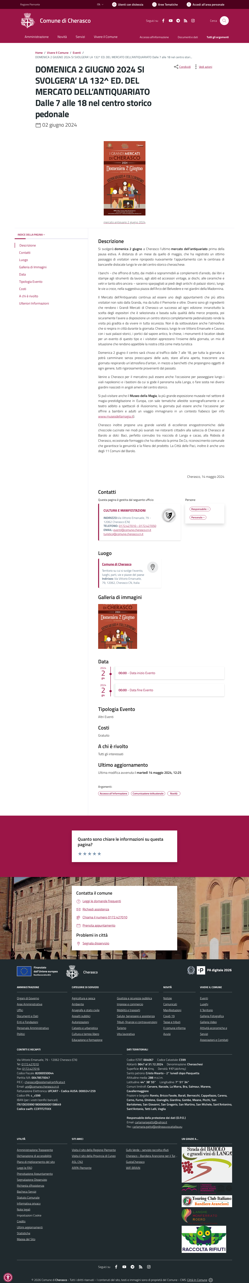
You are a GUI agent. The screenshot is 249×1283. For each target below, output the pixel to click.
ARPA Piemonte (81, 1168)
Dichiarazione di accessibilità (34, 1156)
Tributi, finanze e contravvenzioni (137, 1022)
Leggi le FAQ (24, 1168)
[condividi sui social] (182, 67)
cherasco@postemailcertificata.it (45, 1082)
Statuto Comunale (28, 1197)
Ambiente (78, 1004)
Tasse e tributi (171, 1022)
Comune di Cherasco (117, 564)
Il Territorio (206, 1010)
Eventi (77, 52)
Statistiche (23, 1233)
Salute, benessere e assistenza (136, 1016)
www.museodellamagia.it (115, 416)
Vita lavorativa (126, 1034)
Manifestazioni (172, 1010)
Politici (21, 1034)
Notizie (167, 998)
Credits (21, 1221)
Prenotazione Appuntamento (35, 1173)
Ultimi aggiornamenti (30, 1227)
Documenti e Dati (27, 1016)
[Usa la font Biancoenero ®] (128, 4)
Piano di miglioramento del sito (36, 1162)
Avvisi (167, 1034)
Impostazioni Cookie (29, 1215)
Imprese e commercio (130, 1004)
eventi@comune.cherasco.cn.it (132, 530)
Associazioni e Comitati (214, 1040)
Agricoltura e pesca (83, 998)
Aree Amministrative (29, 1004)
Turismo (121, 1028)
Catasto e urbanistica (85, 1028)
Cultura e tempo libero (85, 1034)
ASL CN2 (77, 1162)
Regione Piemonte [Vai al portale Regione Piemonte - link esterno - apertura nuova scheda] (30, 4)
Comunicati (170, 1004)
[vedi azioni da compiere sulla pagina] (202, 67)
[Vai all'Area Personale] (205, 4)
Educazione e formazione (87, 1040)
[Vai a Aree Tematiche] (165, 4)
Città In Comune (197, 1280)
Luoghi (204, 1004)
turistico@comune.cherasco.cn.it (123, 534)
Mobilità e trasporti (128, 1010)
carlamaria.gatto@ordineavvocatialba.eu (157, 1126)
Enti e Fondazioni (27, 1022)
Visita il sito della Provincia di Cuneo (94, 1156)
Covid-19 (169, 1016)
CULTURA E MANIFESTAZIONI (125, 510)
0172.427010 (30, 1064)
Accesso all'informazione (154, 37)
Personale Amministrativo (33, 1028)
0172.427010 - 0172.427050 (137, 526)
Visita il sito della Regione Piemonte (94, 1150)
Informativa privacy (29, 1203)
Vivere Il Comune (57, 52)
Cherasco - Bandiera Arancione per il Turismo (153, 1156)
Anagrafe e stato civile (85, 1010)
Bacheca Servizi (26, 1191)
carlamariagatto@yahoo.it (151, 1122)
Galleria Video (208, 1022)
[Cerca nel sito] (224, 20)
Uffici (20, 1010)
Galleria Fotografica (212, 1016)
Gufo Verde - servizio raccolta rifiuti (147, 1150)
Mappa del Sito (26, 1239)
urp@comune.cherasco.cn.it (42, 1086)
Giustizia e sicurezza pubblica (134, 998)
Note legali (23, 1209)
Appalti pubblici (81, 1016)
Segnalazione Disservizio (32, 1179)
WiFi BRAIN (133, 1168)
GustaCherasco (135, 1162)
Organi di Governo (28, 998)
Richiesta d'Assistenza (30, 1185)
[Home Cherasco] (55, 20)
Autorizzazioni (80, 1022)
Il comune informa (174, 1028)
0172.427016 (31, 1068)
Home (39, 52)
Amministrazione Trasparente (35, 1150)
